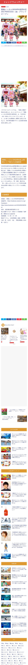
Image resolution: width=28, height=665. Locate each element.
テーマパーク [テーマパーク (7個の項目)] (17, 656)
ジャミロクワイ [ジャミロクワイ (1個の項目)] (5, 652)
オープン (3, 6)
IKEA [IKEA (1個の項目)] (7, 643)
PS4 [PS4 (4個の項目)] (17, 643)
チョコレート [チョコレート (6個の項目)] (5, 656)
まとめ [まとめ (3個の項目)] (22, 643)
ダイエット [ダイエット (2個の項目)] (21, 654)
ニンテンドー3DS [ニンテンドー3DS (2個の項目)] (23, 658)
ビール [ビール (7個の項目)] (16, 660)
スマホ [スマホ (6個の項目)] (9, 654)
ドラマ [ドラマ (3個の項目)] (16, 658)
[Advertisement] (14, 65)
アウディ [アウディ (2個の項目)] (9, 645)
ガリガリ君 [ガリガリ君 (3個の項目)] (21, 645)
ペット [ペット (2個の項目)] (21, 660)
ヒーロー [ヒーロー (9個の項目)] (11, 660)
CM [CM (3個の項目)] (3, 643)
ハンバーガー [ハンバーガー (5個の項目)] (5, 660)
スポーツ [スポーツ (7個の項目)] (4, 654)
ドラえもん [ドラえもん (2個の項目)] (4, 658)
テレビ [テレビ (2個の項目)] (11, 656)
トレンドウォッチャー (14, 2)
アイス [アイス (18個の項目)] (4, 645)
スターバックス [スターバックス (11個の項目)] (21, 652)
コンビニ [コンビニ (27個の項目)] (19, 647)
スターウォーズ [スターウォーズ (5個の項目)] (13, 652)
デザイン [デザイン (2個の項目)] (23, 656)
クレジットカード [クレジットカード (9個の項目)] (13, 647)
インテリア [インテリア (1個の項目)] (15, 645)
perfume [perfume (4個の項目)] (12, 643)
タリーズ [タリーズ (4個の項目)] (14, 654)
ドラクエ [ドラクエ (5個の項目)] (10, 658)
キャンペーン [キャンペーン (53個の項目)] (5, 647)
